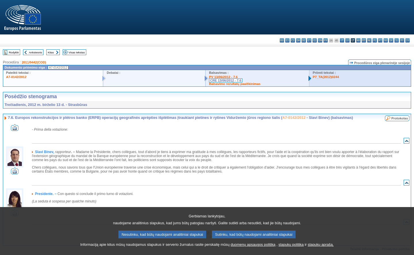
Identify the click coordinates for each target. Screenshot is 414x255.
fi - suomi (402, 40)
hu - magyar (358, 40)
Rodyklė (14, 52)
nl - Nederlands (369, 40)
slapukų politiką (291, 248)
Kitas (51, 52)
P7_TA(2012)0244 (326, 77)
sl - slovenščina (396, 40)
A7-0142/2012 (16, 77)
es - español (287, 40)
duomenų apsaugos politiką (253, 248)
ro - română (386, 40)
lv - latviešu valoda (347, 40)
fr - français (325, 40)
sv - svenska (407, 40)
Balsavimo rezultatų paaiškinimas (234, 84)
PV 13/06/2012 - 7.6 (223, 77)
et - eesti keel (309, 40)
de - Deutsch (304, 40)
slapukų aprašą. (321, 248)
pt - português (380, 40)
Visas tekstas (77, 52)
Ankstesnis (35, 52)
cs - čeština (293, 40)
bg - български (282, 40)
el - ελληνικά (315, 40)
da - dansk (298, 40)
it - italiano (342, 40)
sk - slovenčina (391, 40)
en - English (320, 40)
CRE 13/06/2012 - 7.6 (225, 80)
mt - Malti (364, 40)
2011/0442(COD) (34, 62)
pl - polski (375, 40)
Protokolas (399, 118)
